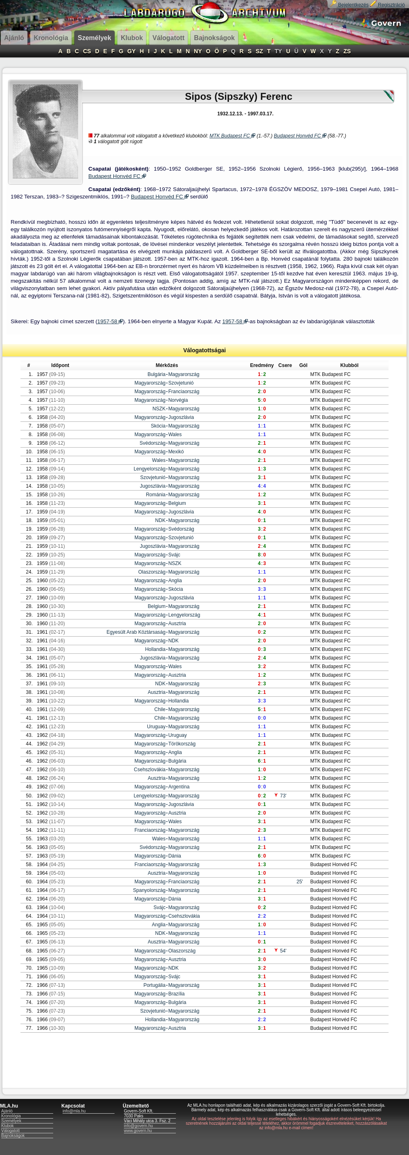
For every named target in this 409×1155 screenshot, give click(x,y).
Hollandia (155, 649)
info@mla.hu (74, 1111)
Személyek (11, 1121)
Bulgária (157, 374)
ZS (347, 51)
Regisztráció (387, 5)
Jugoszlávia (181, 417)
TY (278, 51)
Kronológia (11, 1116)
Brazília (176, 994)
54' (280, 951)
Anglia (175, 580)
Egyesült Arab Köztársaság (136, 632)
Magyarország (183, 374)
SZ (259, 51)
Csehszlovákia (149, 769)
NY (198, 51)
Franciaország (183, 391)
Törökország (182, 744)
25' (300, 882)
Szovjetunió (180, 383)
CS (87, 51)
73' (280, 796)
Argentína (178, 787)
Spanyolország (149, 890)
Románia (156, 495)
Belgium (177, 503)
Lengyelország (150, 469)
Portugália (155, 985)
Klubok (7, 1125)
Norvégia (178, 400)
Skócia (158, 426)
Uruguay (156, 726)
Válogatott (10, 1130)
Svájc (174, 555)
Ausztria (177, 623)
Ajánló (7, 1111)
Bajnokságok (13, 1135)
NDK (160, 520)
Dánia (174, 856)
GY (131, 51)
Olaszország (152, 572)
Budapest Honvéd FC (300, 136)
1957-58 (110, 321)
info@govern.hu (138, 1125)
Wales (175, 434)
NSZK (159, 409)
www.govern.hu (138, 1130)
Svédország (152, 443)
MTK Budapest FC (232, 136)
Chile (159, 709)
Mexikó (176, 452)
